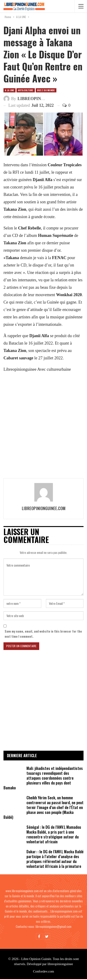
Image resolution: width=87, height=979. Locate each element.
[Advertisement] (43, 425)
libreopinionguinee (60, 964)
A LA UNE (9, 90)
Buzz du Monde (46, 90)
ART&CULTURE (25, 90)
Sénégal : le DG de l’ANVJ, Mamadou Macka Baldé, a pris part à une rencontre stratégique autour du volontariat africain (53, 834)
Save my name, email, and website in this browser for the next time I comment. (43, 634)
